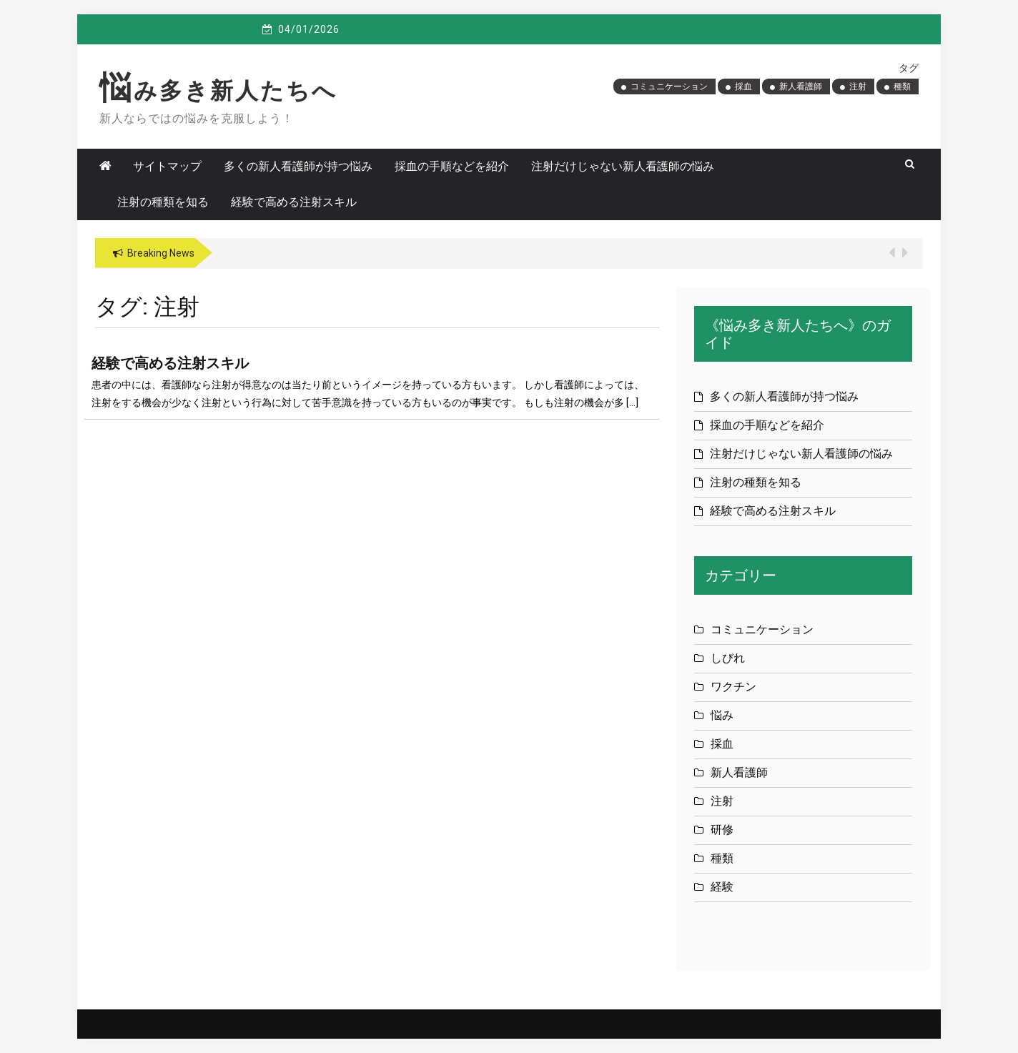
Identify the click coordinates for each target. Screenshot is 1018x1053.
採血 (722, 744)
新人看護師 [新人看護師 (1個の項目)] (800, 86)
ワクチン (733, 686)
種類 (722, 858)
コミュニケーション (762, 629)
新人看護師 (739, 772)
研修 (722, 829)
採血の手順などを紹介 (452, 166)
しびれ (728, 658)
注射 (722, 801)
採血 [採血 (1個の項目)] (743, 86)
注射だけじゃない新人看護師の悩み (622, 166)
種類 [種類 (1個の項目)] (902, 86)
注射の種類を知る (163, 202)
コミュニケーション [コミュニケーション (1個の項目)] (669, 86)
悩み (722, 715)
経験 (722, 887)
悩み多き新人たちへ (218, 90)
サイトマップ (167, 166)
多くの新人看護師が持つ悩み (298, 166)
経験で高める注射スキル (294, 202)
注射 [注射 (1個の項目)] (857, 86)
